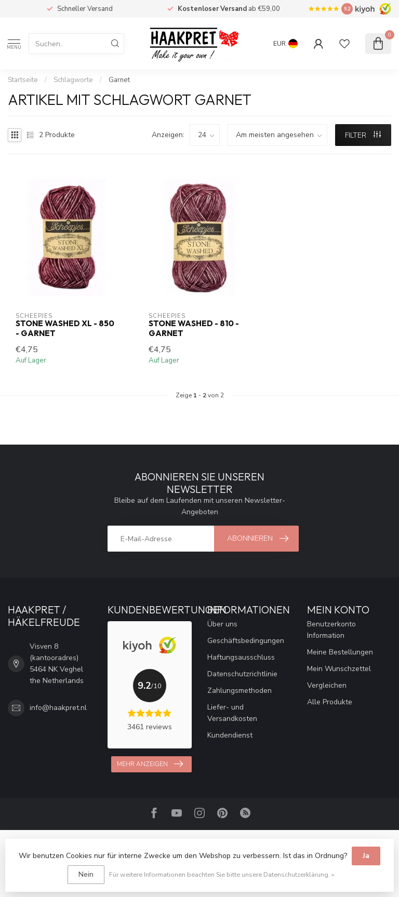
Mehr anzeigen (150, 764)
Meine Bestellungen (340, 652)
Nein (86, 874)
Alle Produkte (329, 702)
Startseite (23, 80)
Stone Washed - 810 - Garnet (194, 328)
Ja (366, 856)
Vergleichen (327, 685)
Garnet (119, 80)
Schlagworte (73, 80)
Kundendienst (229, 735)
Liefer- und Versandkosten (232, 713)
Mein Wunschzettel (339, 669)
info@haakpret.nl (58, 708)
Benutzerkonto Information (331, 629)
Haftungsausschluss (241, 657)
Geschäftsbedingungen (245, 641)
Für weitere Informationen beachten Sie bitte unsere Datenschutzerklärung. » (221, 874)
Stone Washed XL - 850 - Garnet (65, 328)
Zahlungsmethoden (239, 690)
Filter (363, 135)
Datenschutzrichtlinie (242, 674)
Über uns (222, 624)
